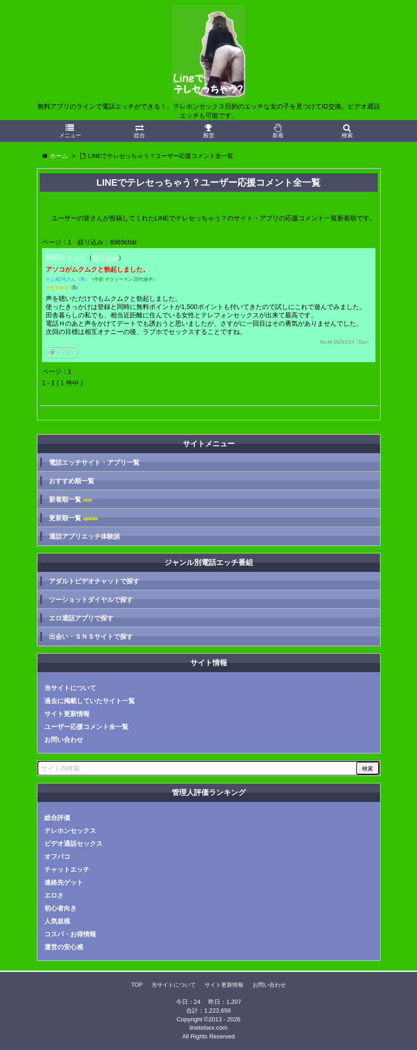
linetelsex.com (208, 1027)
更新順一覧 (73, 518)
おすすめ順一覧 (71, 481)
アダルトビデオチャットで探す (94, 581)
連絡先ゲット (63, 882)
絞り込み (105, 257)
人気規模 (57, 921)
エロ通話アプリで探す (81, 618)
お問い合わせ (63, 739)
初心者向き (60, 908)
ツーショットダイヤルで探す (91, 599)
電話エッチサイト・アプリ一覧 (94, 462)
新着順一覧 (70, 499)
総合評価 (57, 817)
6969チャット (66, 257)
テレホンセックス (70, 830)
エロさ (54, 895)
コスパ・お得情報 (70, 934)
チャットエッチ (67, 869)
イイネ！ (62, 353)
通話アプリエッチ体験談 (84, 536)
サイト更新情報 (67, 713)
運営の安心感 (63, 947)
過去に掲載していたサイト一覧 (89, 700)
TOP (136, 985)
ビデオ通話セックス (73, 843)
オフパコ (57, 856)
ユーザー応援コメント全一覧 (86, 726)
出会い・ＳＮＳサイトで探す (91, 636)
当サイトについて (70, 688)
